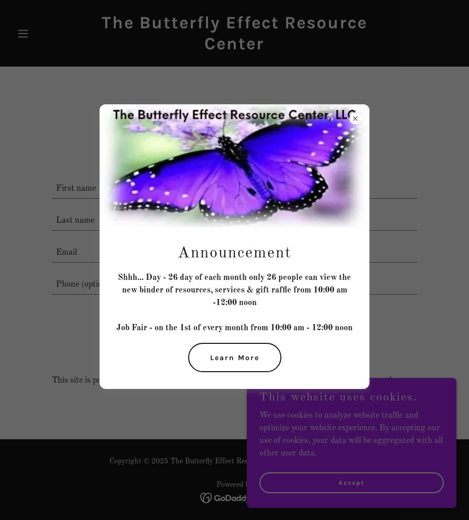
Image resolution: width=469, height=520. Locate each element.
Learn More (234, 357)
